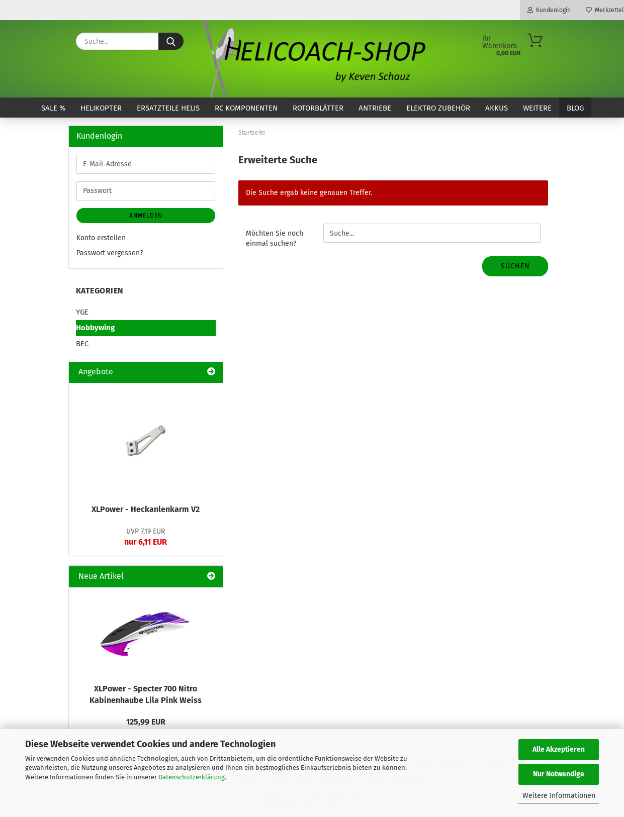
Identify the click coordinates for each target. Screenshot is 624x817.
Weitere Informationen (558, 795)
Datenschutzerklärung (191, 777)
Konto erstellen (101, 238)
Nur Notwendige (558, 774)
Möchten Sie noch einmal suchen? (274, 238)
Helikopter (101, 108)
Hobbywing (95, 327)
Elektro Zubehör (438, 108)
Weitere (537, 108)
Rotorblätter (318, 108)
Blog (575, 108)
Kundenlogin (549, 10)
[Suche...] (171, 41)
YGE (82, 312)
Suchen (515, 266)
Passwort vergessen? (109, 253)
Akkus (496, 108)
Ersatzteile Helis (168, 108)
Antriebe (375, 108)
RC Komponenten (246, 108)
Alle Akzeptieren (558, 749)
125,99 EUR (145, 722)
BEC (82, 343)
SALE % (53, 108)
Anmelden (145, 215)
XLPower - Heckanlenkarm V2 (146, 509)
